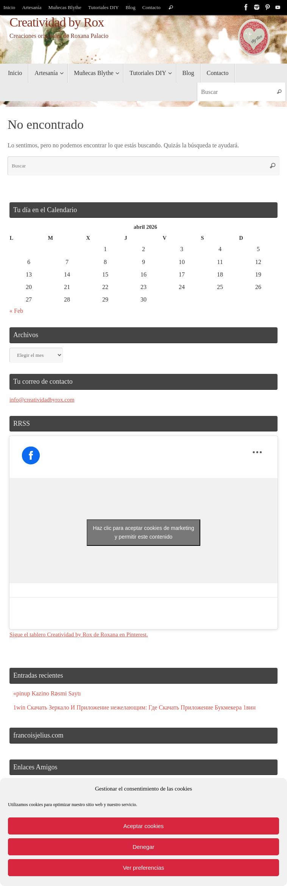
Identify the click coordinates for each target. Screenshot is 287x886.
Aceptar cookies (143, 826)
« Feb (16, 311)
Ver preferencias (143, 867)
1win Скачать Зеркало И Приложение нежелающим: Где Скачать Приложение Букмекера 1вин (134, 707)
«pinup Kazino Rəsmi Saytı (47, 693)
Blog (132, 7)
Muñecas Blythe (66, 7)
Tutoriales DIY (104, 7)
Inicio (9, 7)
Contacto (153, 7)
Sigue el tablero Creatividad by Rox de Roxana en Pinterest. (82, 634)
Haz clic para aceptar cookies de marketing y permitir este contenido (143, 532)
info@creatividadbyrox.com (43, 399)
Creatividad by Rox (56, 22)
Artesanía (32, 7)
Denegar (143, 847)
